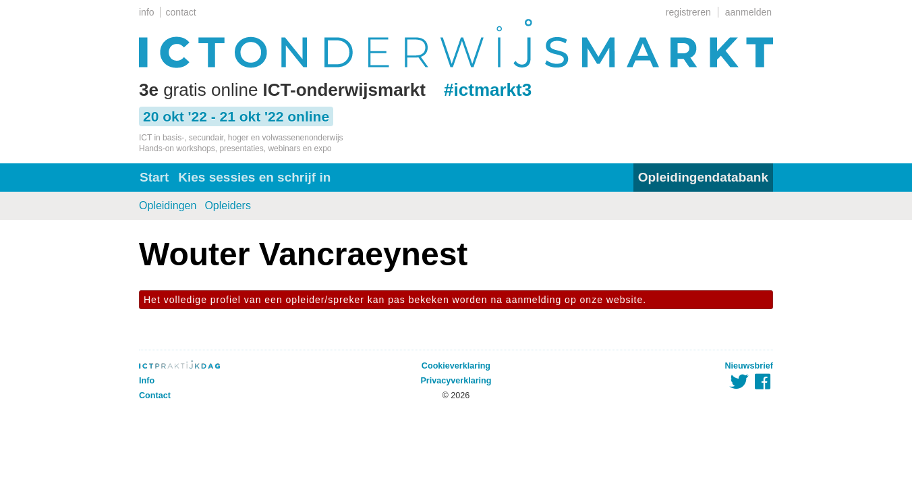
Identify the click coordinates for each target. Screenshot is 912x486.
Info (146, 380)
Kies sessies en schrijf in (254, 177)
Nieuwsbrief (749, 366)
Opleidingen (167, 205)
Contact (155, 395)
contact (181, 12)
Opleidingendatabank (703, 177)
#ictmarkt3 (488, 90)
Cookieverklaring (456, 366)
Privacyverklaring (455, 380)
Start (154, 177)
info (146, 12)
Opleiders (227, 205)
